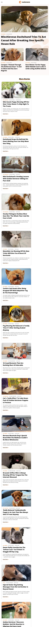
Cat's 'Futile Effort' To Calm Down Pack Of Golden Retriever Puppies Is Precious (12, 245)
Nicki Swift (13, 614)
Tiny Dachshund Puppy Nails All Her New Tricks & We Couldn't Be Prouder (36, 462)
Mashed (39, 612)
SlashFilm (38, 614)
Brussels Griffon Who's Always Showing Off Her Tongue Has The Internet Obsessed (12, 282)
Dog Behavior (6, 131)
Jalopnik (31, 612)
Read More (5, 113)
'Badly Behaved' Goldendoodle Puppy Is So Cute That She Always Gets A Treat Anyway (36, 282)
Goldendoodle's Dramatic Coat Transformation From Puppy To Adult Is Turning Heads (12, 462)
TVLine (36, 615)
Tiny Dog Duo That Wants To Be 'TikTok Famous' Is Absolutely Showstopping (12, 571)
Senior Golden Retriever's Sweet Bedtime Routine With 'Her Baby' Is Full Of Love (12, 499)
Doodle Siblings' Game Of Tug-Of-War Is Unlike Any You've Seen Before (12, 534)
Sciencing (32, 614)
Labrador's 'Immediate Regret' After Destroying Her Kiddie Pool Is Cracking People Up (36, 535)
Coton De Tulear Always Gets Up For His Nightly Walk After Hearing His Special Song (12, 426)
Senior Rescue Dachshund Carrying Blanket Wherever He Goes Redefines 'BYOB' (12, 390)
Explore (15, 610)
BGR (5, 610)
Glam (38, 610)
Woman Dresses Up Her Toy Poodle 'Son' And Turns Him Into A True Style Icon (36, 426)
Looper (35, 612)
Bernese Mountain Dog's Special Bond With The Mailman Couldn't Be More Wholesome (36, 245)
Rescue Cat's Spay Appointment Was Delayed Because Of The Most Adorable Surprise (36, 390)
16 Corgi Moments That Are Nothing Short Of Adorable (35, 208)
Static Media (17, 605)
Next (27, 592)
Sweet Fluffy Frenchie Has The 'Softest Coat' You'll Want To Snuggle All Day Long (11, 318)
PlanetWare (26, 614)
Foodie (19, 610)
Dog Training (5, 95)
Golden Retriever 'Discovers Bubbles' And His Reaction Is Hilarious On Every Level (12, 354)
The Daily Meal (19, 615)
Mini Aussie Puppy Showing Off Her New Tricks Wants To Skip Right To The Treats (11, 101)
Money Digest (7, 614)
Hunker (22, 612)
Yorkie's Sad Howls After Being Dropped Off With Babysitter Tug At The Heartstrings (36, 173)
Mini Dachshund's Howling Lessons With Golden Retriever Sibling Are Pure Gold (12, 137)
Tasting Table (12, 615)
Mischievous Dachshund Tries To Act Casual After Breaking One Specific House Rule (23, 40)
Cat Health (29, 385)
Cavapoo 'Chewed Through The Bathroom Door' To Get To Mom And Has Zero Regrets (11, 68)
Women (40, 615)
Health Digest (9, 612)
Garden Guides (32, 610)
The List (25, 615)
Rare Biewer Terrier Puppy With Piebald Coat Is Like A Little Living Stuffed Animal (36, 67)
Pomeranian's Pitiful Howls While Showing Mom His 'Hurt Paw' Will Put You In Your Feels (36, 354)
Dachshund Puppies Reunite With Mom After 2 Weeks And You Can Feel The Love (36, 499)
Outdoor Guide (20, 614)
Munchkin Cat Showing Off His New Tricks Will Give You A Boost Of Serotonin (11, 173)
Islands (26, 612)
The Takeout (31, 615)
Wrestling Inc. (25, 617)
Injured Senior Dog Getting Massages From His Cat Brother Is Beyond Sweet (36, 318)
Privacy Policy (27, 603)
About (19, 603)
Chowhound (10, 610)
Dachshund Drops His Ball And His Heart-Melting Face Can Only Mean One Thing (36, 101)
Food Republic (25, 610)
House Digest (16, 612)
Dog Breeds (3, 34)
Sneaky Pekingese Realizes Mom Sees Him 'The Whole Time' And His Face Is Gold (36, 137)
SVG (7, 615)
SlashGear (43, 614)
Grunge (42, 610)
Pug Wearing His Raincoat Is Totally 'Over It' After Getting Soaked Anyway (12, 209)
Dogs (28, 312)
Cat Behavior (5, 240)
